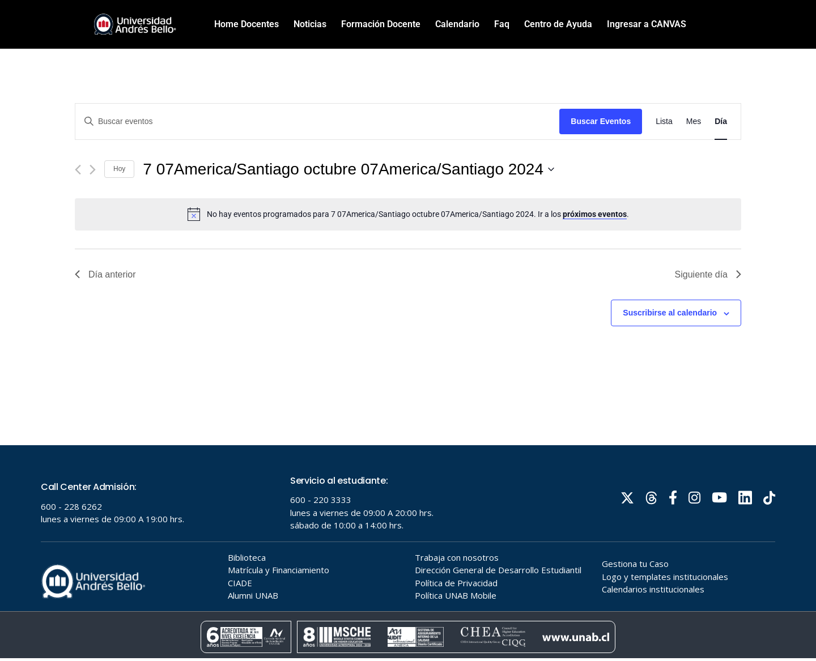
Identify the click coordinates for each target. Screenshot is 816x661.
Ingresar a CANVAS (646, 24)
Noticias (310, 24)
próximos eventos (595, 214)
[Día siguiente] (93, 169)
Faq (501, 24)
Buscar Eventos (601, 121)
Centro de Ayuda (558, 24)
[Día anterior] (78, 169)
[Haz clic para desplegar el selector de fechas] (348, 169)
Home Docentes (246, 24)
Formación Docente (380, 24)
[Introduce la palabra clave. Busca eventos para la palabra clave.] (317, 121)
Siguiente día (708, 274)
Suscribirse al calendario (670, 312)
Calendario (457, 24)
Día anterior (105, 274)
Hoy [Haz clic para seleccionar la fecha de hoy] (119, 169)
